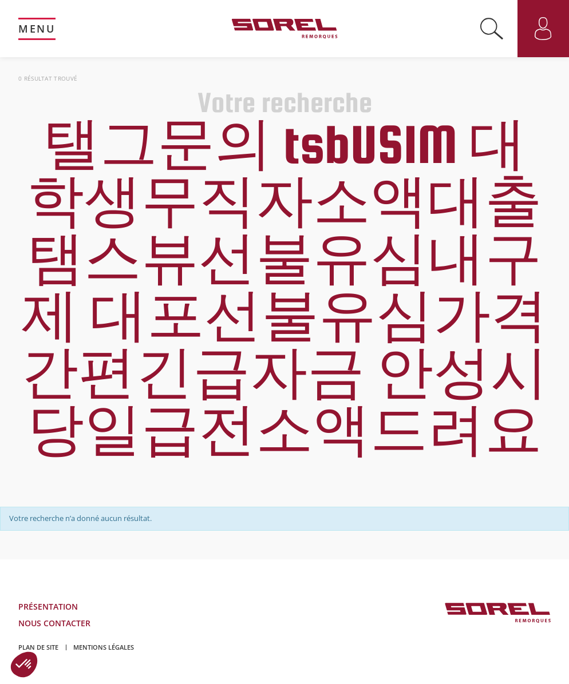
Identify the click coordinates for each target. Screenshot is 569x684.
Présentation (48, 606)
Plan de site (38, 647)
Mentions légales (103, 647)
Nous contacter (54, 623)
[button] (24, 664)
